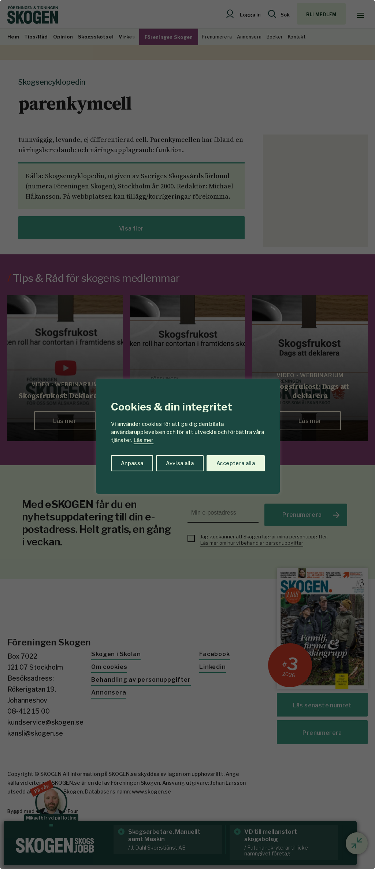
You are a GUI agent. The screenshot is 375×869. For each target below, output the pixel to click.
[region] (187, 434)
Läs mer (143, 440)
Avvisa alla (180, 463)
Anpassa (132, 463)
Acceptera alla (235, 463)
